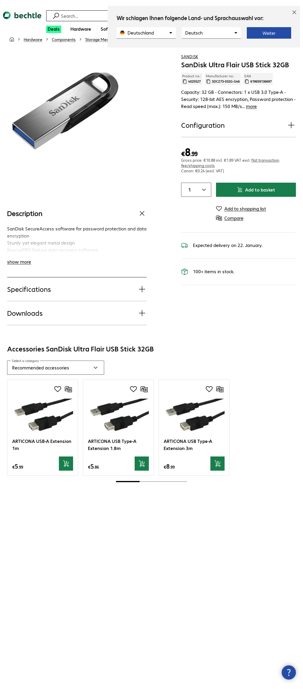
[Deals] (53, 29)
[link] (151, 53)
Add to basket (256, 197)
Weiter (268, 33)
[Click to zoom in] (65, 125)
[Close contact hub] (289, 672)
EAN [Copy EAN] (258, 93)
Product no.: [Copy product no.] (191, 93)
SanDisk (189, 70)
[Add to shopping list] (279, 53)
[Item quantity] (188, 197)
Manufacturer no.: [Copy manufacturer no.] (223, 93)
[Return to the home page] (22, 20)
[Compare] (291, 53)
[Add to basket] (66, 461)
